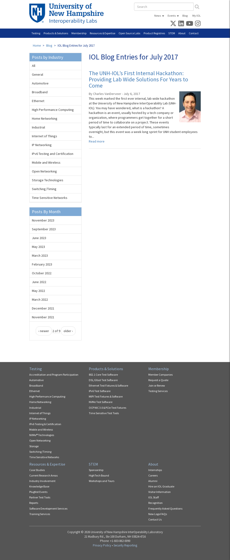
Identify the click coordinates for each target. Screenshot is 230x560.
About (181, 33)
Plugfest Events (38, 492)
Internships (155, 470)
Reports (33, 503)
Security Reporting (125, 545)
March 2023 (40, 255)
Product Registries (154, 33)
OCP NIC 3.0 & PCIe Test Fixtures (107, 407)
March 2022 (40, 299)
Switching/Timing (44, 189)
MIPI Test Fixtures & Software (106, 396)
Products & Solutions (56, 33)
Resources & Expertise (102, 33)
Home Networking (44, 118)
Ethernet (38, 101)
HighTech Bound (99, 475)
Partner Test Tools (39, 497)
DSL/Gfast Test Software (103, 380)
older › (68, 331)
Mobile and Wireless (46, 162)
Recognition (155, 503)
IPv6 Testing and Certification (52, 154)
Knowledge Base (39, 486)
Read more (97, 141)
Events (172, 15)
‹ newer (43, 331)
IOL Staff (153, 497)
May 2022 (38, 291)
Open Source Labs (129, 33)
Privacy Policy (102, 545)
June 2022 (39, 282)
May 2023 (38, 247)
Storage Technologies (47, 180)
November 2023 (43, 220)
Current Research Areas (43, 475)
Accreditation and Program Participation (53, 374)
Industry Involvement (42, 481)
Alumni (152, 481)
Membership (78, 33)
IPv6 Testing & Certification (45, 424)
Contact (194, 33)
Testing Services (158, 391)
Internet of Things (44, 136)
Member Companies (160, 374)
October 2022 (41, 273)
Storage (34, 446)
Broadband (40, 92)
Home (37, 46)
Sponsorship (96, 470)
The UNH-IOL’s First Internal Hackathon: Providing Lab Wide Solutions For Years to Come (138, 79)
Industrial (38, 127)
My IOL (196, 15)
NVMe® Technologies (41, 435)
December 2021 (43, 308)
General (37, 74)
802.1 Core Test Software (103, 374)
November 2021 (43, 317)
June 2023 (39, 238)
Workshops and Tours (101, 481)
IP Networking (42, 145)
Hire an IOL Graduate (161, 486)
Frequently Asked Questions (165, 508)
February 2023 (42, 264)
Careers (153, 475)
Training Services (39, 514)
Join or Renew (156, 385)
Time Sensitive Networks (49, 198)
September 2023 (44, 229)
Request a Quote (158, 380)
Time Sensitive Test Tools (104, 413)
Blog (185, 15)
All (33, 66)
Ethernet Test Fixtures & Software (108, 385)
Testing (35, 33)
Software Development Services (48, 508)
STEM (171, 33)
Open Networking (44, 171)
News (157, 15)
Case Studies (37, 470)
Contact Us (155, 519)
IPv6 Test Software (99, 391)
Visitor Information (159, 492)
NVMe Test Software (100, 402)
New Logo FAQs (157, 514)
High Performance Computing (53, 110)
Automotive (40, 83)
